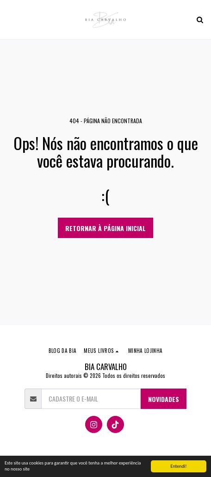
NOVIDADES (163, 399)
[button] (10, 19)
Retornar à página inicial (105, 228)
